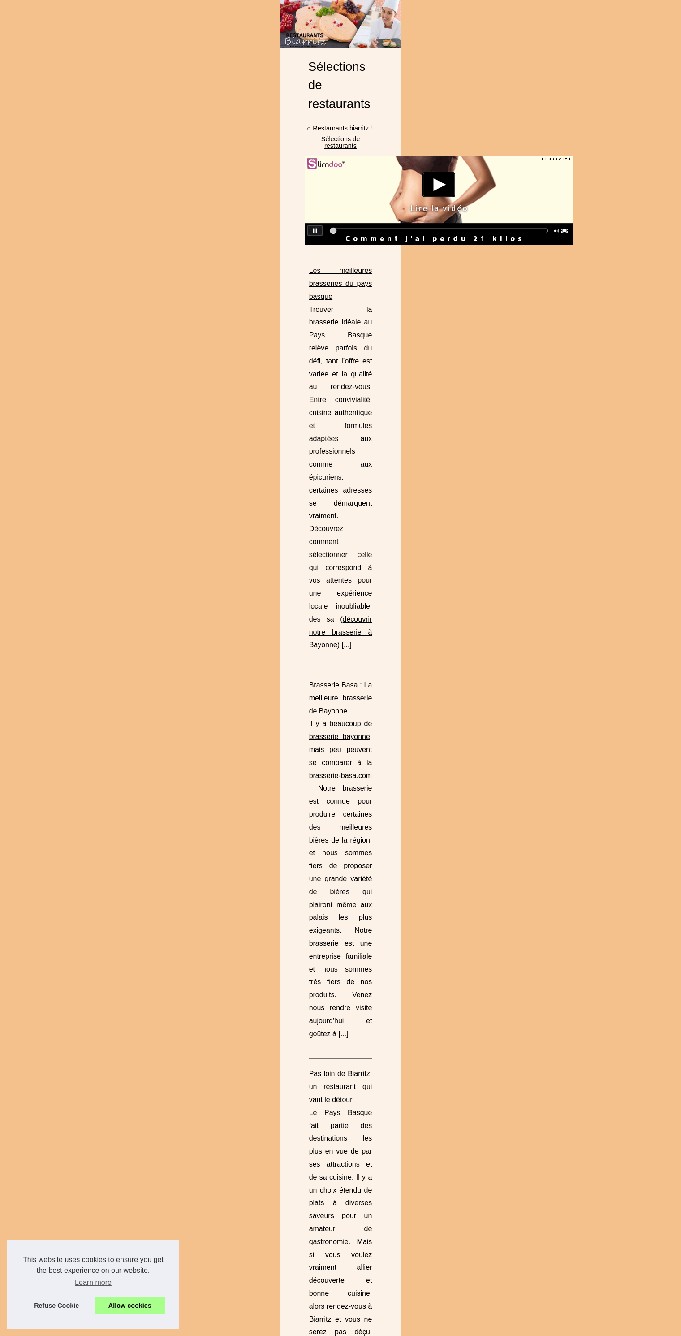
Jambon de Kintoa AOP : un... (125, 889)
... (399, 449)
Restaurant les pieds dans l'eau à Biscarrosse (283, 765)
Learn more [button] (93, 1282)
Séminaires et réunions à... (121, 929)
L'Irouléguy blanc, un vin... (120, 989)
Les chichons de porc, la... (120, 969)
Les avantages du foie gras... (124, 909)
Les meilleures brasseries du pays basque (278, 397)
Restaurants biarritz (243, 272)
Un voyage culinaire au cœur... (126, 949)
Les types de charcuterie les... (125, 1009)
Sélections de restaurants (314, 272)
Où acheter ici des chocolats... (126, 528)
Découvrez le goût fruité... (119, 568)
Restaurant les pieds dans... (123, 788)
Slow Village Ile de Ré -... (119, 386)
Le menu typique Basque (118, 467)
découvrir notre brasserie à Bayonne (332, 449)
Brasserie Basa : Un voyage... (125, 869)
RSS (242, 1316)
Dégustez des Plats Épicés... (124, 548)
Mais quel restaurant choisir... (125, 769)
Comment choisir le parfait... (123, 326)
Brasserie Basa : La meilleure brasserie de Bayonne (293, 489)
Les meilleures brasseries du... (126, 709)
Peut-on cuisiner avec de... (121, 608)
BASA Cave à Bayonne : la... (124, 849)
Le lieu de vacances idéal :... (123, 366)
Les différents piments (114, 667)
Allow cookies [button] (129, 1305)
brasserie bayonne (301, 502)
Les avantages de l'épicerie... (124, 346)
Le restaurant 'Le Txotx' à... (121, 588)
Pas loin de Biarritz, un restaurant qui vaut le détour (292, 581)
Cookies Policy (212, 1316)
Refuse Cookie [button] (56, 1305)
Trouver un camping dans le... (125, 307)
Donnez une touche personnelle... (131, 406)
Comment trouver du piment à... (128, 648)
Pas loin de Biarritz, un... (118, 748)
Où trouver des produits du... (123, 808)
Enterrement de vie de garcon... (128, 267)
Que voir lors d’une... (112, 286)
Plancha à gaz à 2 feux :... (120, 426)
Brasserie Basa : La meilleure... (127, 729)
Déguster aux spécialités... (121, 628)
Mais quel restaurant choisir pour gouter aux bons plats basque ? (314, 673)
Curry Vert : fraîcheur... (115, 508)
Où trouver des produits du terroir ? (317, 867)
